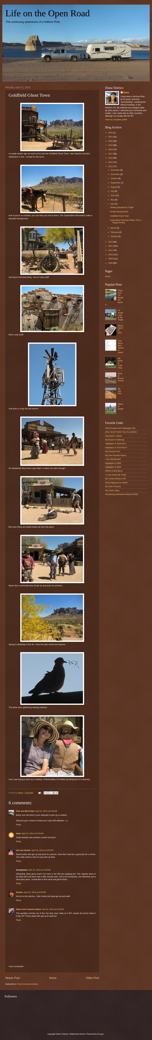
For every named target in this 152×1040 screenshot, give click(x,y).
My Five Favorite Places (115, 455)
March (114, 228)
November (115, 174)
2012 (110, 246)
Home (53, 977)
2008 (110, 263)
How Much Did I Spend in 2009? (120, 347)
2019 (110, 145)
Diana (126, 92)
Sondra (19, 892)
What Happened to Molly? (116, 482)
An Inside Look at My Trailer (120, 315)
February (115, 232)
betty (18, 833)
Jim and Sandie (23, 850)
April (113, 204)
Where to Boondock (114, 471)
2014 (110, 166)
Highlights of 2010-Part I (115, 443)
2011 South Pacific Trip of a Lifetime (121, 432)
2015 (110, 162)
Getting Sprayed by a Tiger (122, 207)
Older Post (92, 977)
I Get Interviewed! (113, 459)
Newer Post (12, 977)
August (114, 187)
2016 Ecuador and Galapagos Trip (120, 428)
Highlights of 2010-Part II (116, 447)
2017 (110, 154)
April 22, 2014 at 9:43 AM (33, 833)
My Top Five (119, 391)
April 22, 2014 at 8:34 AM (46, 811)
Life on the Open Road (47, 13)
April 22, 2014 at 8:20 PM (35, 892)
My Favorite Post (112, 451)
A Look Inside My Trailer (115, 475)
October (114, 178)
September (116, 183)
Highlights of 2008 (113, 467)
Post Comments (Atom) (28, 984)
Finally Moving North (119, 211)
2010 (110, 254)
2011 (110, 250)
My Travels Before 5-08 (115, 478)
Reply (18, 824)
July (113, 191)
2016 (110, 158)
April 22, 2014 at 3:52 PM (42, 850)
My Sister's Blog (112, 490)
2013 (110, 242)
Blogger (100, 1034)
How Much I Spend (113, 436)
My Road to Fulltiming (114, 440)
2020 (110, 141)
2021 (110, 137)
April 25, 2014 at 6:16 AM (53, 909)
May (113, 200)
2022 (110, 132)
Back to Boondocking (120, 377)
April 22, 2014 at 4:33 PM (39, 870)
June (113, 195)
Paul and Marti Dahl (25, 811)
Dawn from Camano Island (28, 909)
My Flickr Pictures (113, 486)
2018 (110, 149)
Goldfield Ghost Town (119, 216)
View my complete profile (116, 119)
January (114, 236)
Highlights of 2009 (113, 463)
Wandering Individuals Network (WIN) (121, 494)
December (115, 170)
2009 (110, 259)
